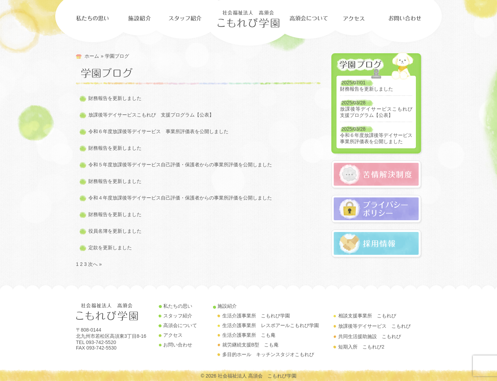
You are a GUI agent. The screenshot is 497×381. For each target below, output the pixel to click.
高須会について (180, 325)
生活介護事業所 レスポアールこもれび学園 (270, 325)
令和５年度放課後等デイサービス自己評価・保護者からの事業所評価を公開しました (180, 164)
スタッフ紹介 (177, 315)
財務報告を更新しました (115, 98)
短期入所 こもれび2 (361, 347)
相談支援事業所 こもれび (367, 315)
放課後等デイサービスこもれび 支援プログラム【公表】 (151, 115)
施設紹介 (227, 306)
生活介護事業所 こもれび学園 (256, 315)
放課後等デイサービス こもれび (374, 326)
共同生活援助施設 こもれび (369, 336)
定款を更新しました (110, 247)
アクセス (173, 335)
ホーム (92, 56)
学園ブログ (117, 56)
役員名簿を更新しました (115, 231)
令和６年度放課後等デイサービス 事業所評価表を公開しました (158, 131)
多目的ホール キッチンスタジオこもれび (268, 354)
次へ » (95, 264)
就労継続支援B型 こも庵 (250, 344)
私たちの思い (177, 306)
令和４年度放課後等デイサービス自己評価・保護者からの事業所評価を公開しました (180, 198)
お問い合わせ (177, 344)
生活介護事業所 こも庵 (248, 335)
